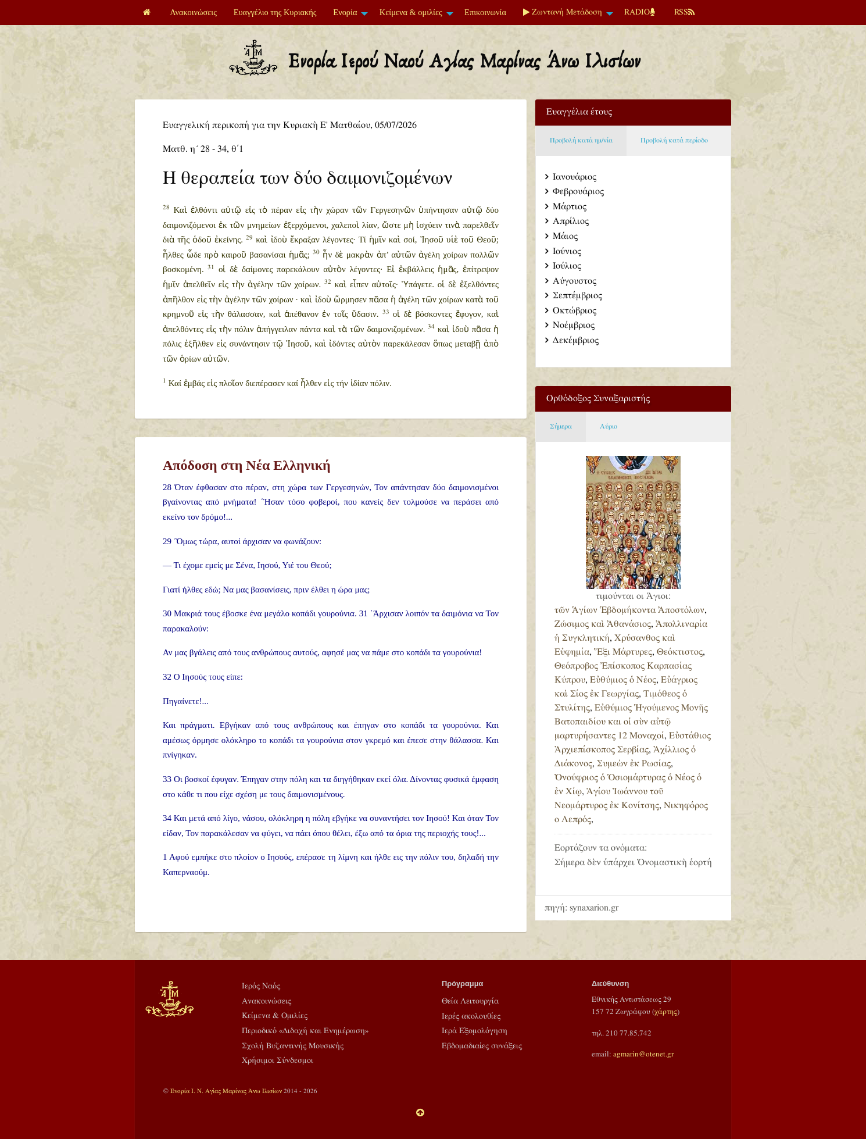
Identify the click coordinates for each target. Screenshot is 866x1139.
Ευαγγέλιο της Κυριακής (275, 12)
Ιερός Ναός (261, 986)
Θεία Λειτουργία (470, 1001)
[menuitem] (148, 12)
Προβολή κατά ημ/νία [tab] (581, 140)
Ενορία (345, 12)
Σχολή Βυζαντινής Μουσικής (292, 1046)
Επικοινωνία (485, 12)
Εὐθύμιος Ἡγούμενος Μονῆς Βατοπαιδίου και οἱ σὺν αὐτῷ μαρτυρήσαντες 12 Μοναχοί (631, 721)
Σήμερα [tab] (561, 426)
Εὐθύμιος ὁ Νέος (623, 679)
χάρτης (665, 1011)
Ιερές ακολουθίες (471, 1016)
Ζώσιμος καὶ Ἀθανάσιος (602, 624)
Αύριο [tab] (608, 426)
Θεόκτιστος (680, 652)
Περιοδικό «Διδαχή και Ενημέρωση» (305, 1031)
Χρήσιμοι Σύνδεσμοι (277, 1060)
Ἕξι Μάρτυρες (623, 652)
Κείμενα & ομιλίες (411, 12)
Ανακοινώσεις (193, 12)
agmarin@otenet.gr (643, 1054)
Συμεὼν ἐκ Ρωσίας (634, 763)
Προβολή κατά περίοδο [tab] (674, 140)
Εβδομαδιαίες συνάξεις (482, 1046)
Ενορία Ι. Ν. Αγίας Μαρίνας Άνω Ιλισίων (226, 1091)
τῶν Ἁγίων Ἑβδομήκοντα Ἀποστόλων (629, 610)
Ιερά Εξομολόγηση (474, 1031)
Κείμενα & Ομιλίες (274, 1015)
